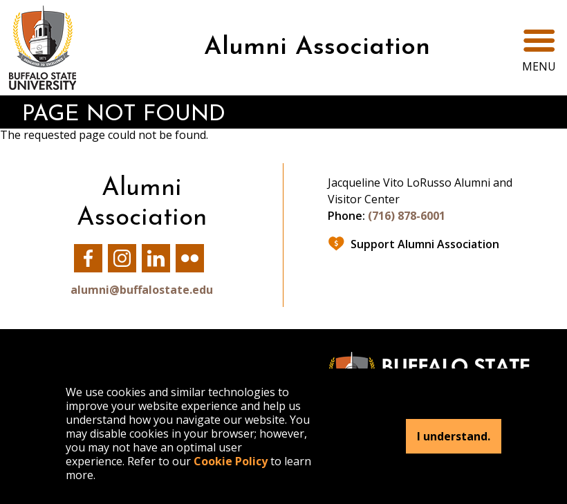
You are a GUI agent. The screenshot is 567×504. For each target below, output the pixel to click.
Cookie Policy (231, 461)
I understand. (453, 436)
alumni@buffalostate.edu (142, 289)
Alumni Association (317, 47)
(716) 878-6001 (406, 215)
